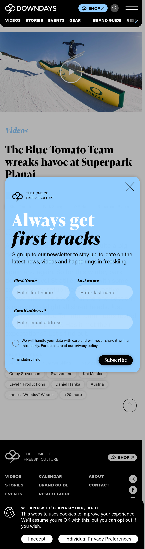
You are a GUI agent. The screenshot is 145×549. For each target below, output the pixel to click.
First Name (25, 281)
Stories (34, 20)
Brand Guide (107, 20)
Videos (13, 20)
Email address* (30, 311)
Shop (96, 8)
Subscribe (115, 360)
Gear (75, 20)
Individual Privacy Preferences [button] (98, 539)
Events (56, 20)
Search (114, 8)
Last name (88, 281)
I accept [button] (36, 539)
